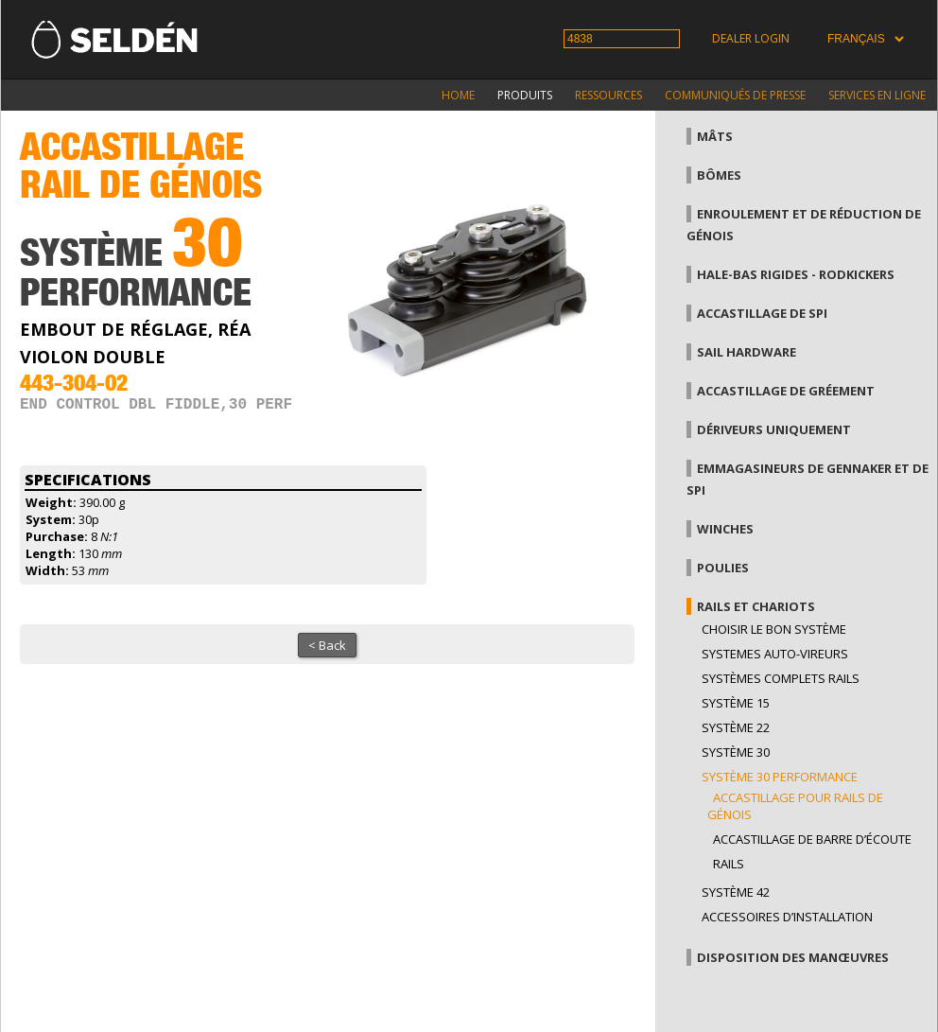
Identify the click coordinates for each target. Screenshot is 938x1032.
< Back (327, 645)
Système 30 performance (780, 776)
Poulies (723, 567)
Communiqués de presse (735, 95)
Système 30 (736, 752)
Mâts (715, 136)
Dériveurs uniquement (774, 429)
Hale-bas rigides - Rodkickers (796, 274)
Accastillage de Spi (762, 313)
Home (458, 95)
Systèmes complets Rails (781, 678)
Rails (728, 863)
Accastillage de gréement (786, 390)
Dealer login (751, 38)
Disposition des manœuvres (793, 957)
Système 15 (736, 702)
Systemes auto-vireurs (775, 653)
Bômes (719, 175)
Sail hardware (746, 351)
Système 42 (736, 892)
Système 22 (736, 727)
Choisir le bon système (774, 629)
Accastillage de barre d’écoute (812, 839)
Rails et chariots (756, 606)
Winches (725, 528)
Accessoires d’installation (787, 916)
